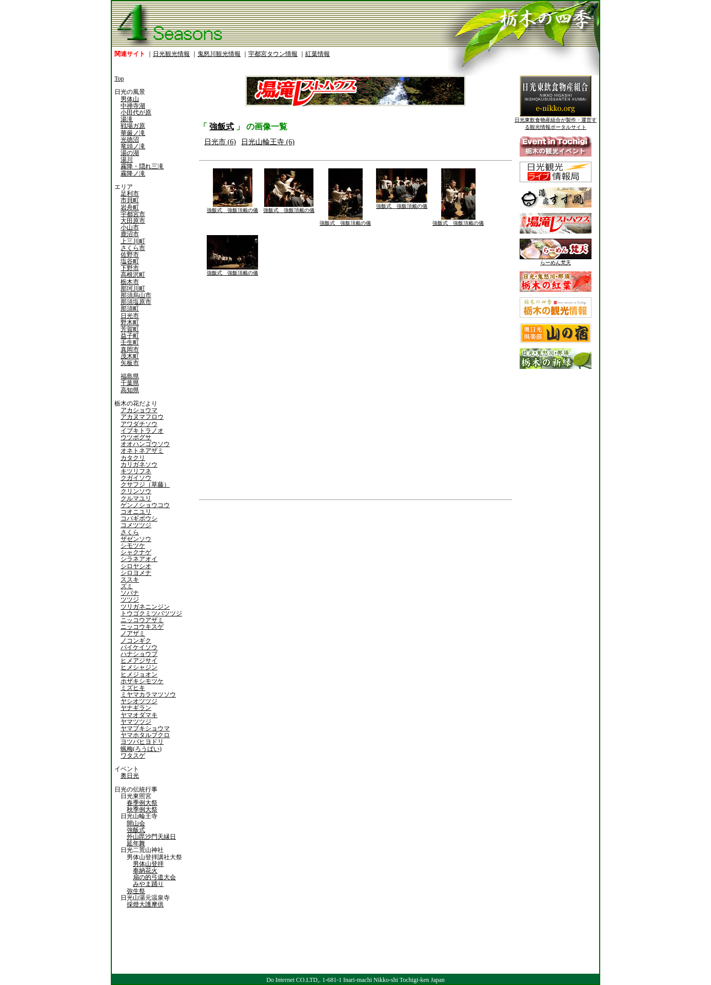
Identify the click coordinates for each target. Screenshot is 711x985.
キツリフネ (136, 471)
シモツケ (133, 545)
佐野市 (130, 254)
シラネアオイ (139, 559)
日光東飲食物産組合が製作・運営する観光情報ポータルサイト (556, 121)
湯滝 (127, 119)
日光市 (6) (220, 142)
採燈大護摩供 (145, 904)
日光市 (130, 315)
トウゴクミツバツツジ (151, 613)
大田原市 (133, 220)
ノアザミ (133, 633)
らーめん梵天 (555, 260)
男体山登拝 (148, 863)
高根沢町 (133, 274)
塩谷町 (130, 261)
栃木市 (130, 281)
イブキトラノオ (142, 430)
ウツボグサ (136, 437)
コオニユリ (136, 511)
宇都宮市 (133, 214)
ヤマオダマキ (139, 715)
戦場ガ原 (133, 125)
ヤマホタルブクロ (145, 735)
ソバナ (130, 592)
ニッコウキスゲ (142, 626)
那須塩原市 (136, 301)
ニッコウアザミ (142, 620)
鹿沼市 (130, 234)
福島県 (130, 376)
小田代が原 (136, 112)
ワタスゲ (133, 755)
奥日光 (130, 775)
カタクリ (133, 457)
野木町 (130, 322)
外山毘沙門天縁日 (151, 836)
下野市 (130, 268)
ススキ (130, 579)
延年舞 (136, 843)
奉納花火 (145, 870)
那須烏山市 (136, 295)
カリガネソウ (139, 464)
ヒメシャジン (139, 667)
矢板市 (130, 362)
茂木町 (130, 356)
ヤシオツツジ (139, 701)
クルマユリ (136, 498)
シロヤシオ (136, 566)
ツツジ (130, 599)
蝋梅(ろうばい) (141, 748)
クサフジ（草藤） (145, 484)
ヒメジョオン (139, 674)
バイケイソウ (139, 647)
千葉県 (130, 383)
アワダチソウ (139, 424)
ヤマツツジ (136, 721)
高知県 (130, 390)
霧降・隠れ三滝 (142, 166)
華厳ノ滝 (133, 133)
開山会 (136, 823)
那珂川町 (133, 288)
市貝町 (130, 200)
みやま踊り (148, 883)
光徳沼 (130, 139)
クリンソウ (136, 491)
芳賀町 (130, 329)
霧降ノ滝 (133, 173)
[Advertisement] (276, 582)
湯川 (127, 159)
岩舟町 (130, 207)
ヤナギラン (136, 707)
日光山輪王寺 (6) (267, 142)
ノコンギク (136, 640)
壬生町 (130, 342)
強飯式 (136, 830)
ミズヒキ (133, 687)
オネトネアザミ (142, 450)
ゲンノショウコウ (145, 505)
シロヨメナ (136, 572)
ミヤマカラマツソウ (148, 694)
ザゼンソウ (136, 539)
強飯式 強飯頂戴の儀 (232, 207)
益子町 (130, 335)
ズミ (127, 586)
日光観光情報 (171, 53)
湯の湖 (130, 153)
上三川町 (133, 241)
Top (119, 78)
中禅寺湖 (133, 105)
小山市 (130, 227)
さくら (130, 532)
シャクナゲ (136, 552)
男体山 (130, 99)
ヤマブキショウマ (145, 728)
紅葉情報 (317, 53)
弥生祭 (136, 891)
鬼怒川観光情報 (219, 53)
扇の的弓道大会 (154, 877)
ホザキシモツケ (142, 681)
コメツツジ (136, 525)
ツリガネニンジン (145, 606)
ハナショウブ (139, 654)
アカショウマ (139, 410)
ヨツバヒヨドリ (142, 741)
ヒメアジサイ (139, 660)
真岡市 (130, 349)
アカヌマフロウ (142, 416)
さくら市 (133, 248)
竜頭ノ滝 (133, 146)
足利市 (130, 193)
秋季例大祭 (142, 809)
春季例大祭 (142, 802)
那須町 (130, 308)
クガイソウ (136, 477)
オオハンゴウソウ (145, 444)
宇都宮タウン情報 (273, 53)
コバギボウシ (139, 518)
